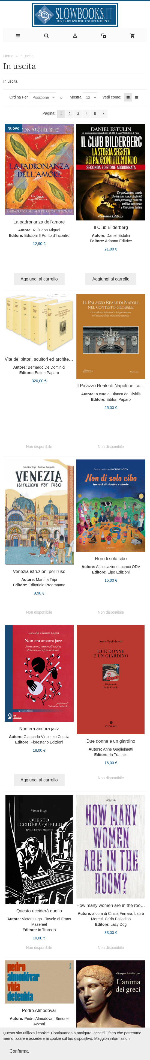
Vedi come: (111, 97)
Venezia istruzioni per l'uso (39, 571)
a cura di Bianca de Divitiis (118, 394)
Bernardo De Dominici (46, 367)
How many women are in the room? (111, 905)
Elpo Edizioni (118, 572)
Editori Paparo (47, 373)
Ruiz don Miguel (46, 230)
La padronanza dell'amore (39, 221)
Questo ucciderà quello (39, 910)
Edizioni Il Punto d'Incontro (46, 235)
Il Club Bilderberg (111, 227)
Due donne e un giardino (110, 741)
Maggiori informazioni (112, 1038)
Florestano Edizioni (47, 742)
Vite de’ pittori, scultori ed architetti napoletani (49, 359)
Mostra (76, 97)
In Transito (118, 755)
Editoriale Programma (46, 585)
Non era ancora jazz (39, 728)
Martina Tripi (46, 579)
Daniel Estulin (118, 235)
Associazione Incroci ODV (118, 567)
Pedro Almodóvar (39, 1010)
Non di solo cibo (111, 558)
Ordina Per (18, 97)
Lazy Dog (118, 924)
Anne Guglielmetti (118, 749)
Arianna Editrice (118, 241)
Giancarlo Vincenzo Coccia (46, 736)
